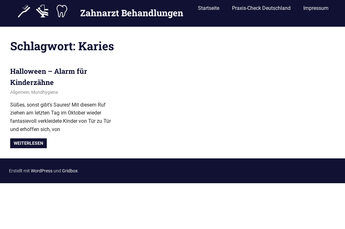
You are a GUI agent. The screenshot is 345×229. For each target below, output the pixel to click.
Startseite (208, 10)
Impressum (315, 10)
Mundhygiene (44, 92)
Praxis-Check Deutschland (261, 10)
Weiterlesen (28, 143)
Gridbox (70, 170)
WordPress (42, 170)
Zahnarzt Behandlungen (131, 11)
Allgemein (19, 92)
